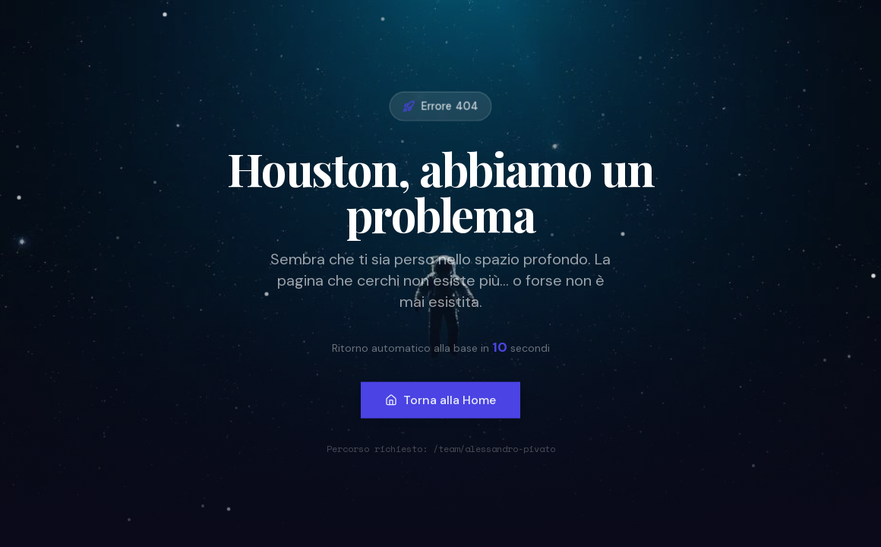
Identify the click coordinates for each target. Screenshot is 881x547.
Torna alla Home (440, 398)
